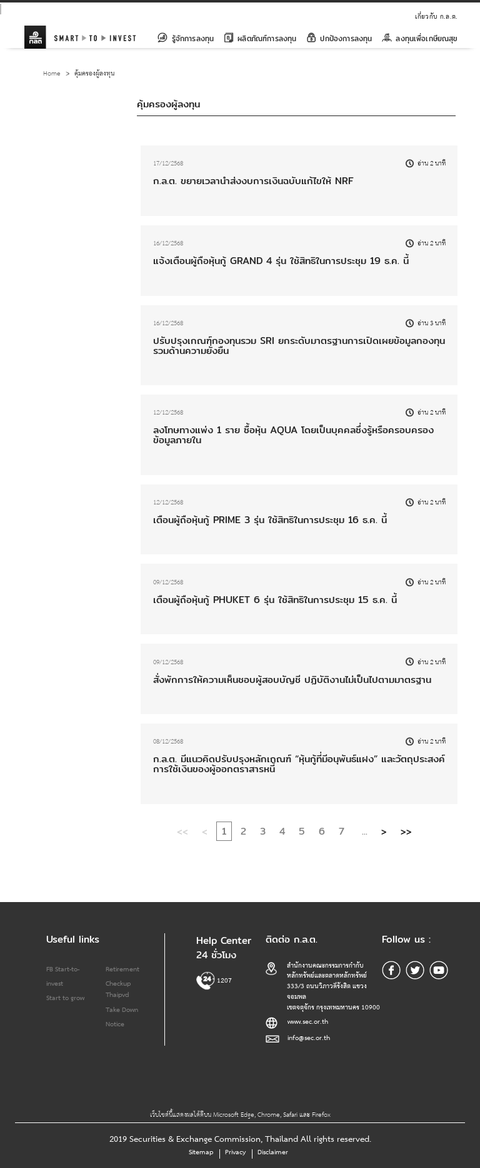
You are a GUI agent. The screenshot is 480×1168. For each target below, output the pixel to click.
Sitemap (201, 1152)
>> (406, 830)
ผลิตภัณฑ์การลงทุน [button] (260, 38)
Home (52, 73)
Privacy (235, 1152)
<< (182, 830)
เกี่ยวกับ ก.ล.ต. (436, 17)
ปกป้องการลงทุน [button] (339, 38)
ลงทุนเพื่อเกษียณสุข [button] (420, 38)
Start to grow (65, 998)
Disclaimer (273, 1152)
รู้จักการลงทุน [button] (186, 38)
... (365, 830)
